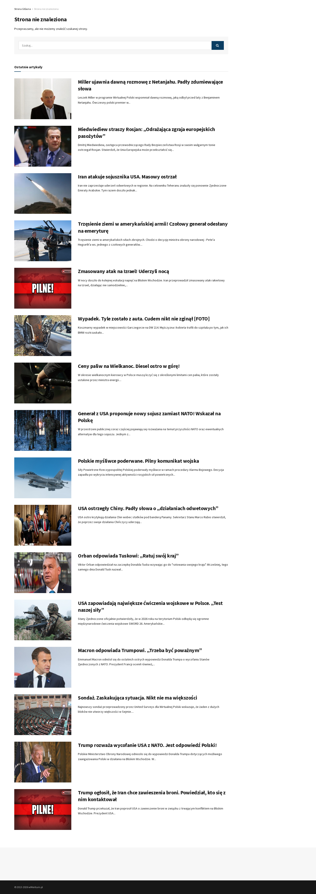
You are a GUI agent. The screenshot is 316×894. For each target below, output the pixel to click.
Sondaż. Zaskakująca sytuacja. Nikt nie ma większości (137, 697)
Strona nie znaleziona (46, 9)
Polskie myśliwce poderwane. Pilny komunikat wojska (138, 460)
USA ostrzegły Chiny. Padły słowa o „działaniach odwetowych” (148, 508)
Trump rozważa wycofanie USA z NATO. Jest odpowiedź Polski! (147, 745)
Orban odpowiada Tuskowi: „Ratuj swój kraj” (128, 555)
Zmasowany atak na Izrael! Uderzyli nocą (123, 271)
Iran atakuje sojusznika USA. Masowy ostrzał (127, 176)
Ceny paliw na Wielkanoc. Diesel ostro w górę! (129, 366)
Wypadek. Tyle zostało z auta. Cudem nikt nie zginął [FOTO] (144, 318)
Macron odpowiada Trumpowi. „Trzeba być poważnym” (140, 650)
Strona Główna (22, 9)
